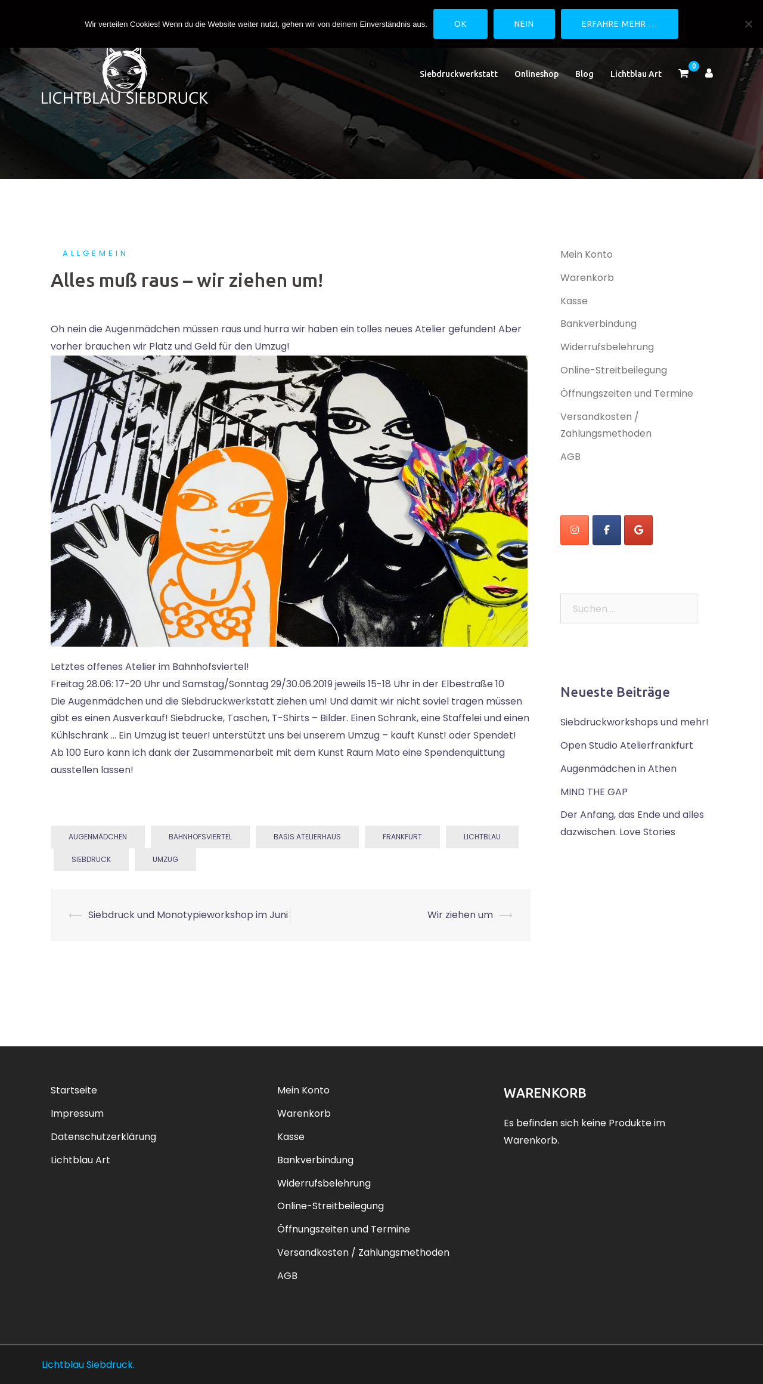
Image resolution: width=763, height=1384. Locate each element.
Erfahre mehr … (619, 24)
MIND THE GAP (594, 792)
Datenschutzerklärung (103, 1137)
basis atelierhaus (307, 837)
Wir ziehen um (460, 915)
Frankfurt (402, 837)
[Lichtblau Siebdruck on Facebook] (607, 530)
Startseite (74, 1090)
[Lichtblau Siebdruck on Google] (638, 530)
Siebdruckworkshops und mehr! (634, 722)
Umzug (165, 859)
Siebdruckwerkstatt (459, 74)
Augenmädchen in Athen (618, 769)
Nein (524, 24)
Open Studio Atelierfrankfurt (626, 745)
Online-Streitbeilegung (613, 370)
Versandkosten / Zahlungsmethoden (363, 1252)
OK (460, 24)
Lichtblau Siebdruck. (88, 1364)
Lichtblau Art (636, 74)
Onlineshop (536, 74)
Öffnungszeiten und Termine (626, 393)
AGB (570, 457)
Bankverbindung (598, 323)
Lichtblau (482, 837)
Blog (584, 74)
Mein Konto (586, 254)
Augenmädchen (98, 837)
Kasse (574, 301)
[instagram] (574, 530)
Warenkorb (587, 278)
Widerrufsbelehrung (607, 347)
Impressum (77, 1113)
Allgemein (96, 253)
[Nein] (748, 24)
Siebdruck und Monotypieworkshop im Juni (188, 915)
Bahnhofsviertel (200, 837)
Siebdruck (91, 859)
